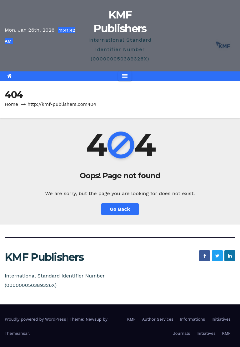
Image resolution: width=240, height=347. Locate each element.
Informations (192, 319)
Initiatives (221, 319)
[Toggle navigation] (125, 76)
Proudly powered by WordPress (36, 319)
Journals (181, 333)
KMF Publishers (44, 257)
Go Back (120, 209)
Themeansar (17, 333)
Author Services (157, 319)
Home (11, 104)
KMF (131, 319)
